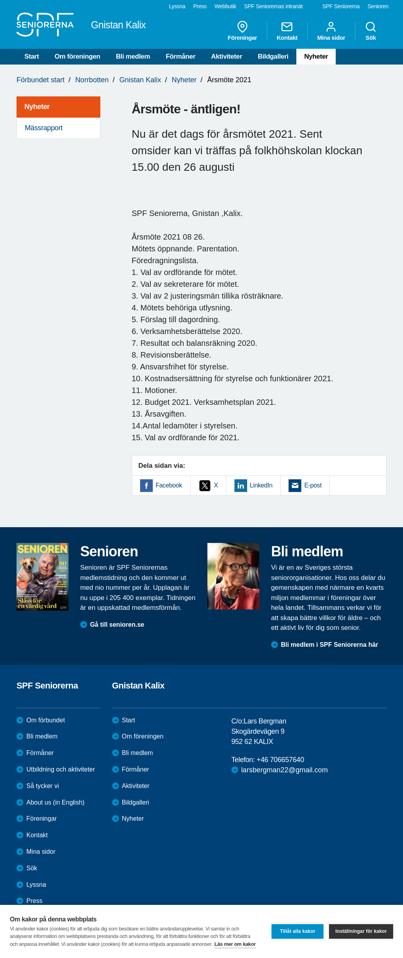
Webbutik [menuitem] (225, 6)
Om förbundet (45, 720)
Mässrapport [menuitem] (44, 128)
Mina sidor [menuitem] (331, 31)
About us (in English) (55, 802)
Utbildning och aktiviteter (60, 769)
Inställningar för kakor (361, 931)
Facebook (169, 485)
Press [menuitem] (200, 6)
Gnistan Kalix (140, 79)
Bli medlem (133, 56)
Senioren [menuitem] (378, 6)
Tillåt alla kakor (297, 931)
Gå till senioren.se (117, 624)
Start (31, 56)
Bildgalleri (273, 56)
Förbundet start (41, 79)
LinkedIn (261, 485)
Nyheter (316, 56)
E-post (313, 485)
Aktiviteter (226, 56)
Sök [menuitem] (371, 31)
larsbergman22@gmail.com (284, 770)
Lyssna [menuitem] (177, 6)
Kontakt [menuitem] (287, 31)
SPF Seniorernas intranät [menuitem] (273, 6)
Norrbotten (92, 79)
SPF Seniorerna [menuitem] (341, 6)
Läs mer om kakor (235, 944)
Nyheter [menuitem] (37, 107)
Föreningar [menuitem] (242, 31)
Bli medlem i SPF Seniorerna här (329, 644)
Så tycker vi (42, 786)
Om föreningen (77, 56)
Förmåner (180, 56)
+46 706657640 (280, 760)
